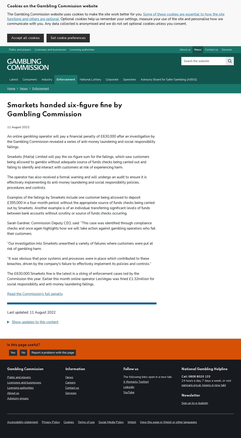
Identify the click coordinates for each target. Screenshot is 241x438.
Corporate (112, 79)
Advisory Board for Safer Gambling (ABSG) (169, 79)
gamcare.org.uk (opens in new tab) (204, 385)
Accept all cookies (25, 38)
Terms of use (86, 422)
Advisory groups (18, 398)
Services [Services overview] (227, 49)
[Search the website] (230, 61)
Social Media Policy (111, 422)
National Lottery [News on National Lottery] (90, 79)
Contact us (72, 388)
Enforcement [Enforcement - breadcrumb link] (40, 89)
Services (70, 393)
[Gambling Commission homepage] (28, 69)
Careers (70, 383)
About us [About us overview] (185, 49)
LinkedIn (128, 387)
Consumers (30, 79)
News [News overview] (197, 49)
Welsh (131, 422)
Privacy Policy (51, 422)
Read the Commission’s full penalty (35, 294)
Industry (47, 79)
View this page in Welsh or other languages (168, 422)
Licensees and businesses (50, 49)
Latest (13, 79)
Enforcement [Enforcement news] (66, 79)
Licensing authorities (82, 49)
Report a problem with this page (52, 353)
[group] (81, 322)
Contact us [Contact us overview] (211, 49)
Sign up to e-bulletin (195, 403)
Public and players (20, 49)
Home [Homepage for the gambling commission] (11, 89)
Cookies (69, 422)
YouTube (128, 392)
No (24, 353)
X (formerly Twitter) (136, 382)
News (24, 89)
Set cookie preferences (68, 38)
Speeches (129, 79)
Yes (14, 353)
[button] (32, 322)
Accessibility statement (22, 422)
